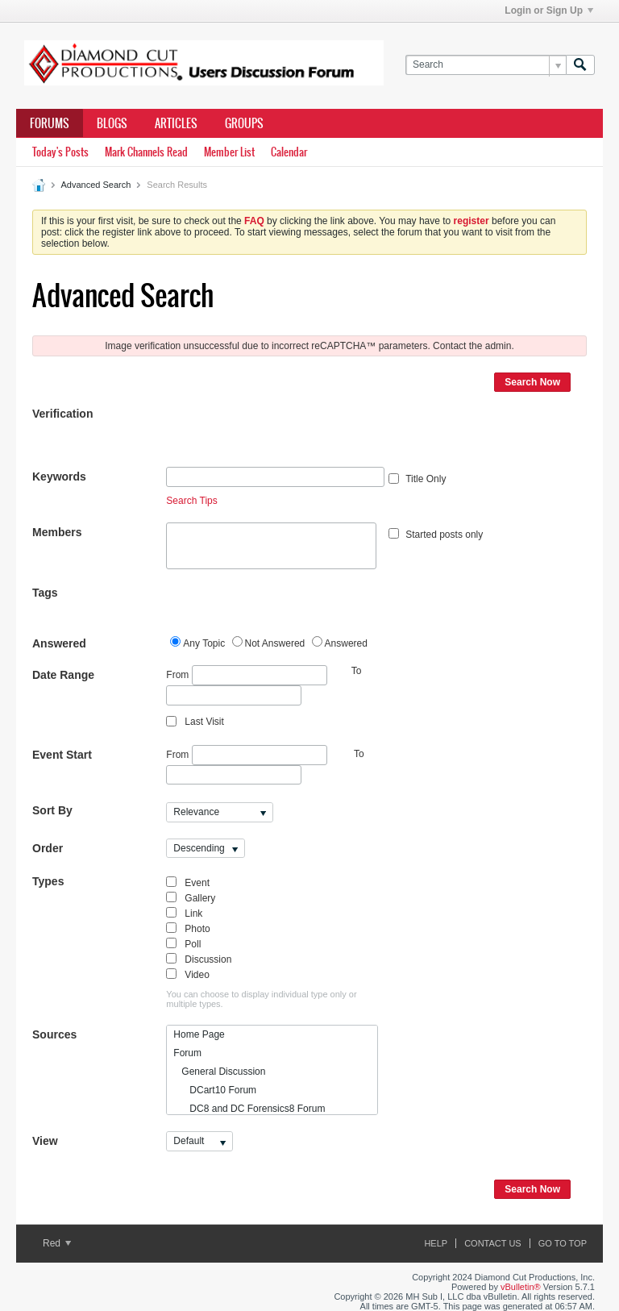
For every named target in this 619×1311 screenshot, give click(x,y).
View (45, 1140)
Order (47, 848)
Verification (62, 413)
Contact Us (492, 1243)
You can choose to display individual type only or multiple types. (261, 999)
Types (48, 881)
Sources (54, 1034)
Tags (45, 592)
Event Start (62, 754)
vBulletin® (521, 1287)
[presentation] (288, 435)
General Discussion (219, 1071)
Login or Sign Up (549, 10)
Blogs (112, 123)
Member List (229, 152)
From (246, 675)
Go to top (562, 1243)
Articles (176, 123)
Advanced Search (95, 184)
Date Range (63, 674)
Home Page (198, 1034)
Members (56, 532)
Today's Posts (60, 152)
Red (57, 1243)
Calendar (289, 152)
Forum (187, 1053)
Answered (59, 643)
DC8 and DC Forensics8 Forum (249, 1108)
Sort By (52, 810)
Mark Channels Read (146, 152)
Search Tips (191, 500)
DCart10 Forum (214, 1090)
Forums (49, 123)
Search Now (532, 382)
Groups (244, 123)
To (359, 754)
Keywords (59, 476)
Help (435, 1243)
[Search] (485, 65)
